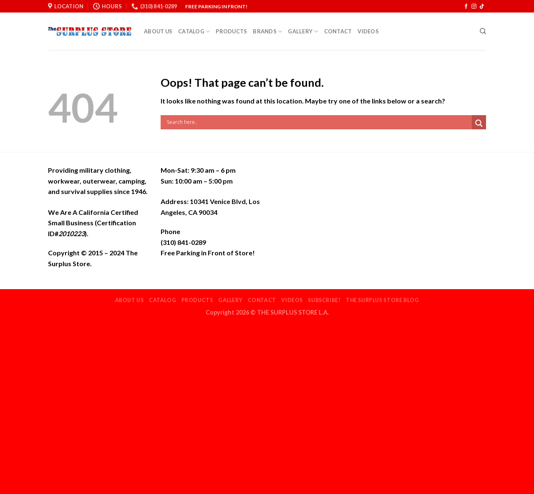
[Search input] (318, 122)
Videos (368, 31)
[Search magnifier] (479, 123)
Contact (338, 31)
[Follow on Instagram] (473, 7)
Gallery (303, 31)
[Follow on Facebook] (466, 7)
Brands (267, 31)
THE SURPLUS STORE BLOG (382, 300)
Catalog (194, 31)
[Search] (483, 31)
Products (231, 31)
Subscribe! (324, 300)
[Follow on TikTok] (481, 7)
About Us (158, 31)
